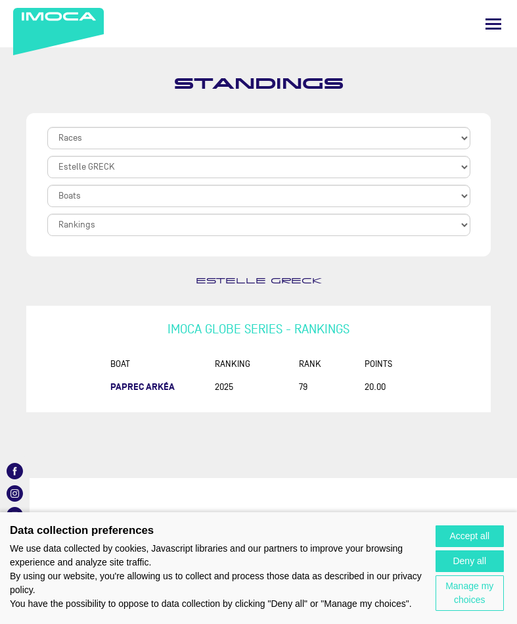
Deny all (469, 561)
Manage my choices (469, 593)
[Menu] (493, 24)
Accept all (469, 536)
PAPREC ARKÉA (142, 387)
